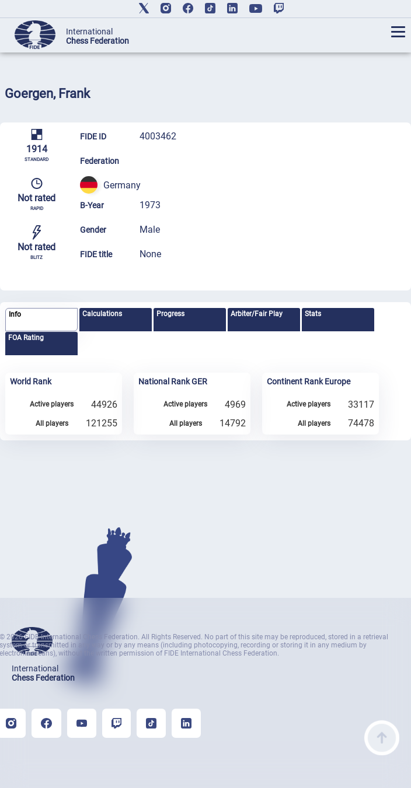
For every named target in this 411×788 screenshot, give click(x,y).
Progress (170, 314)
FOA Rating (26, 338)
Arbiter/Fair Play (257, 314)
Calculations (102, 314)
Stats (313, 314)
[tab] (41, 320)
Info (15, 314)
